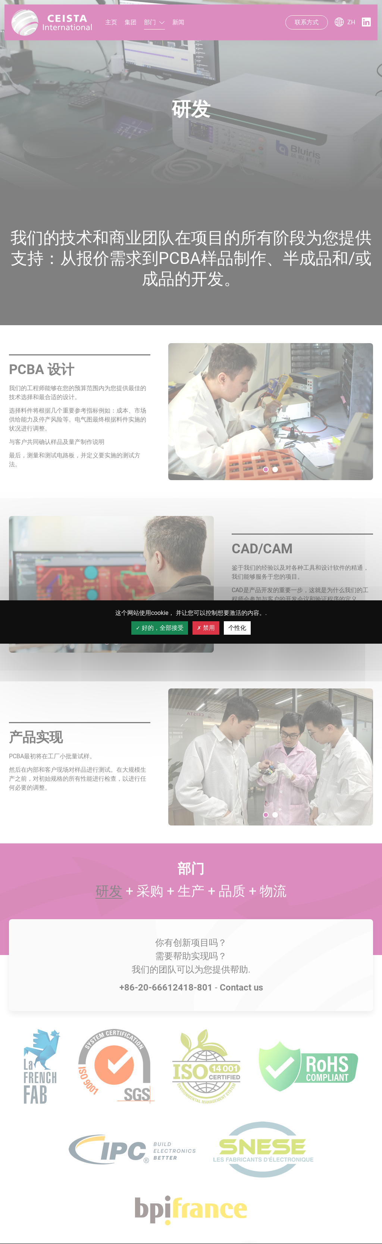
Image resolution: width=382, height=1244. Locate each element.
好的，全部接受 (160, 627)
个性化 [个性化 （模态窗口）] (237, 627)
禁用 (206, 627)
